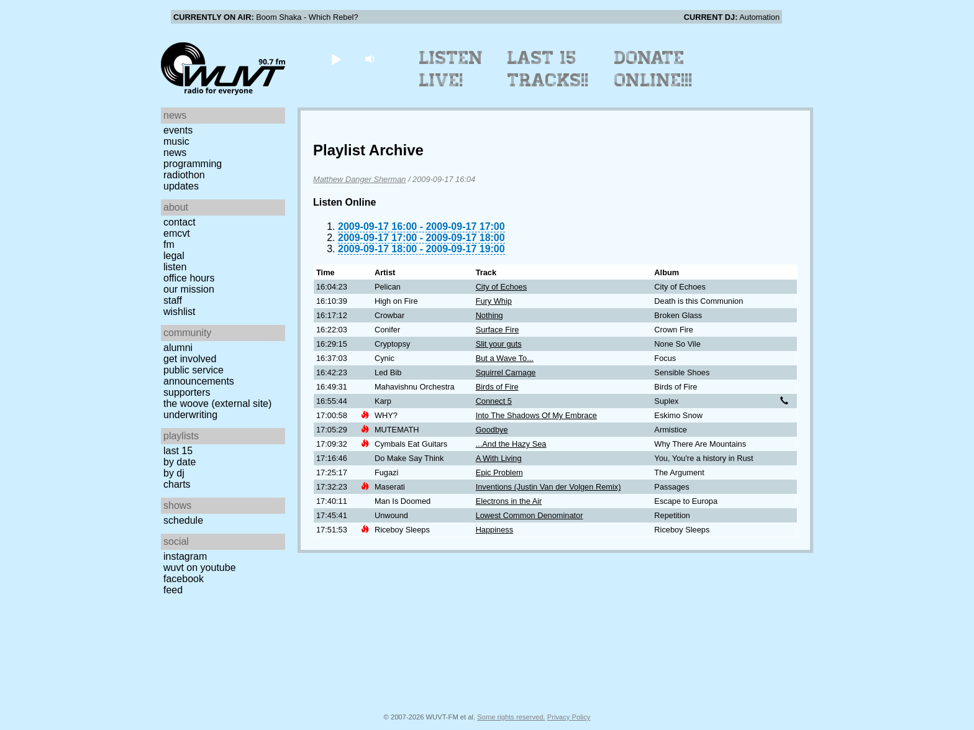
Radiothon (184, 175)
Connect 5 (494, 401)
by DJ (173, 473)
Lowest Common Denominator (529, 515)
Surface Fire (497, 329)
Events (178, 130)
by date (179, 462)
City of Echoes (501, 286)
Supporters (187, 392)
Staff (172, 300)
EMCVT (176, 233)
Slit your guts (499, 344)
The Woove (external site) (217, 403)
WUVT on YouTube (199, 567)
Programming (192, 163)
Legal (173, 255)
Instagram (185, 556)
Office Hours (188, 278)
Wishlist (179, 311)
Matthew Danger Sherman (359, 179)
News (174, 152)
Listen (174, 267)
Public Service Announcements (198, 375)
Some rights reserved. (511, 717)
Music (176, 141)
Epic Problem (499, 472)
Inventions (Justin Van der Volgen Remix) (548, 486)
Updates (181, 186)
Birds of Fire (497, 386)
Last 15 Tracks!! (548, 69)
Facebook (183, 578)
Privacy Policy (569, 717)
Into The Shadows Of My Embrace (536, 415)
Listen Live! (451, 69)
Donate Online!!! (653, 69)
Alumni (178, 347)
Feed (173, 590)
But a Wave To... (505, 358)
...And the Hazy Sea (511, 444)
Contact (179, 222)
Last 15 (178, 450)
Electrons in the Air (509, 501)
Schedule (183, 520)
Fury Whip (494, 301)
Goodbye (492, 429)
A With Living (499, 458)
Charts (177, 484)
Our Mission (188, 289)
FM (169, 244)
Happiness (494, 529)
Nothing (489, 315)
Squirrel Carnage (506, 372)
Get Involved (189, 359)
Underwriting (190, 414)
